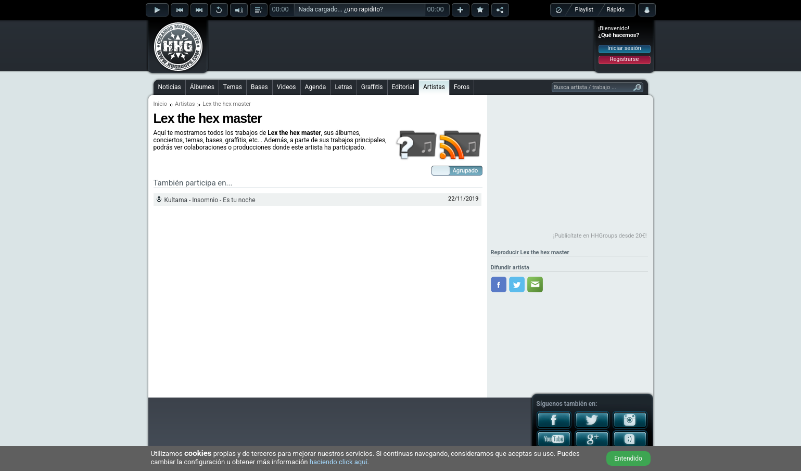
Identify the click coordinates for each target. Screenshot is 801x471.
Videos (286, 87)
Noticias (169, 87)
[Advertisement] (401, 45)
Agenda (315, 87)
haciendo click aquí (338, 462)
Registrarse (624, 59)
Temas (232, 87)
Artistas (434, 87)
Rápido (616, 9)
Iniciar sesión (624, 48)
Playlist (584, 9)
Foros (461, 87)
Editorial (403, 87)
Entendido (628, 458)
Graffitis (372, 87)
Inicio (160, 104)
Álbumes (202, 87)
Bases (259, 87)
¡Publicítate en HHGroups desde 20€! (600, 235)
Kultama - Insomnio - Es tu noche (210, 200)
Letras (343, 87)
